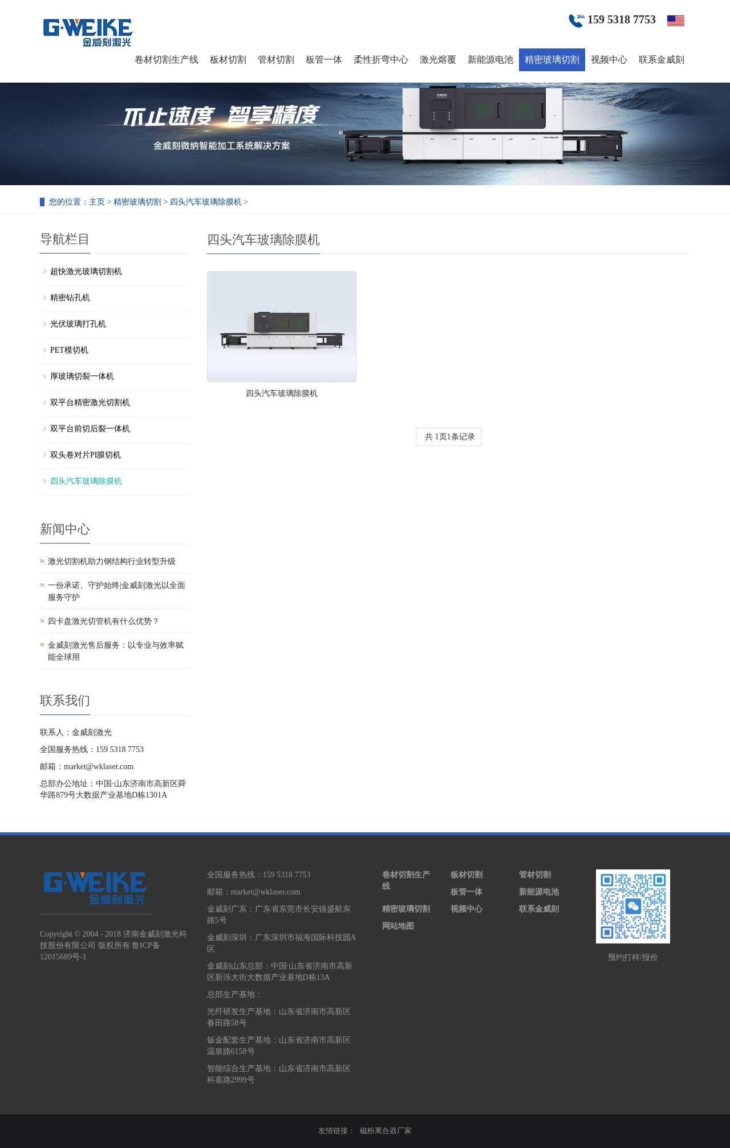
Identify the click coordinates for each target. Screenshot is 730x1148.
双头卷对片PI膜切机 (85, 455)
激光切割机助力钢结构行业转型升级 (112, 561)
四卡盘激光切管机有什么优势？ (104, 621)
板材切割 (228, 59)
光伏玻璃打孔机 (78, 324)
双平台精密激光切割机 (90, 402)
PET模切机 (69, 350)
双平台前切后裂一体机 (90, 428)
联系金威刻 (661, 59)
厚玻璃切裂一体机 (82, 376)
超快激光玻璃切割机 (86, 271)
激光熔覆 (438, 59)
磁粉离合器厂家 (386, 1130)
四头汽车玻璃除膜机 (206, 202)
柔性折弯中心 (381, 59)
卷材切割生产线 (166, 59)
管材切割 (276, 59)
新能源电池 (490, 59)
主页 (97, 202)
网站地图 (398, 926)
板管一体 (324, 59)
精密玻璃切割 (552, 59)
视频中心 (609, 59)
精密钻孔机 (70, 297)
